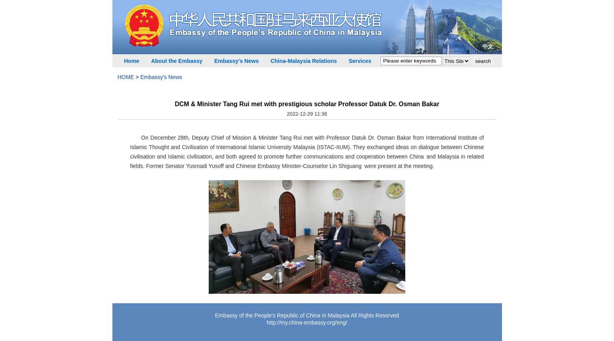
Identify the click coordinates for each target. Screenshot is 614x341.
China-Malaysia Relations (303, 61)
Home (132, 61)
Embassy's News (236, 61)
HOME (126, 77)
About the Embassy (176, 61)
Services (360, 61)
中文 (487, 46)
